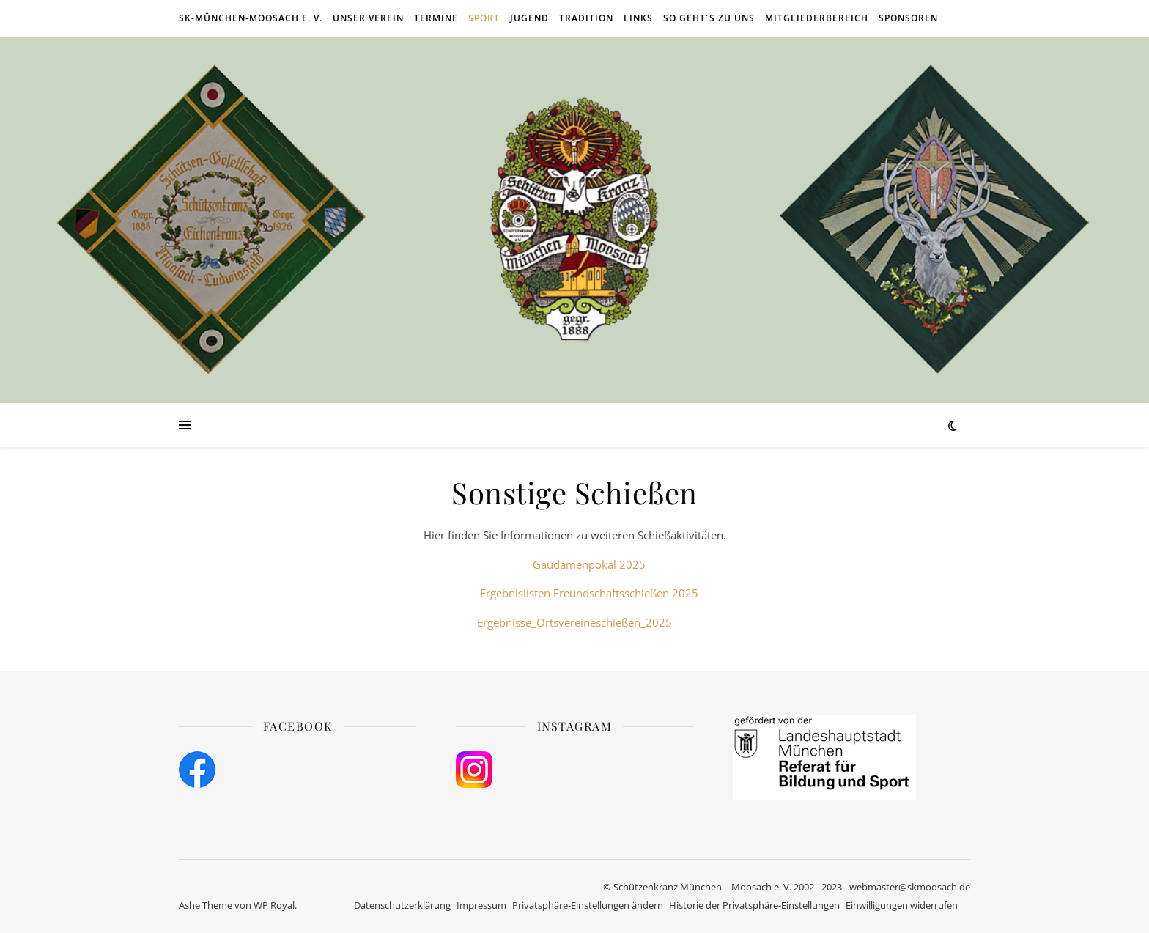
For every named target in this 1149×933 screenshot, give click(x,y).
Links (638, 18)
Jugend (529, 18)
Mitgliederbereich (816, 18)
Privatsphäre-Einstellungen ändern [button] (587, 905)
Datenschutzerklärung (402, 905)
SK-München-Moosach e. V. (250, 18)
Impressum (481, 905)
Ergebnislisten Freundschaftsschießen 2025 (589, 593)
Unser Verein (368, 18)
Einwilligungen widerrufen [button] (902, 905)
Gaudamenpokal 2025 (589, 564)
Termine (436, 18)
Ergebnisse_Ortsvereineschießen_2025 (574, 622)
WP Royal (274, 905)
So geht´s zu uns (709, 18)
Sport (484, 18)
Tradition (586, 18)
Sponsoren (908, 18)
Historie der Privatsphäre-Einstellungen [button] (754, 905)
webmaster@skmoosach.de (909, 886)
